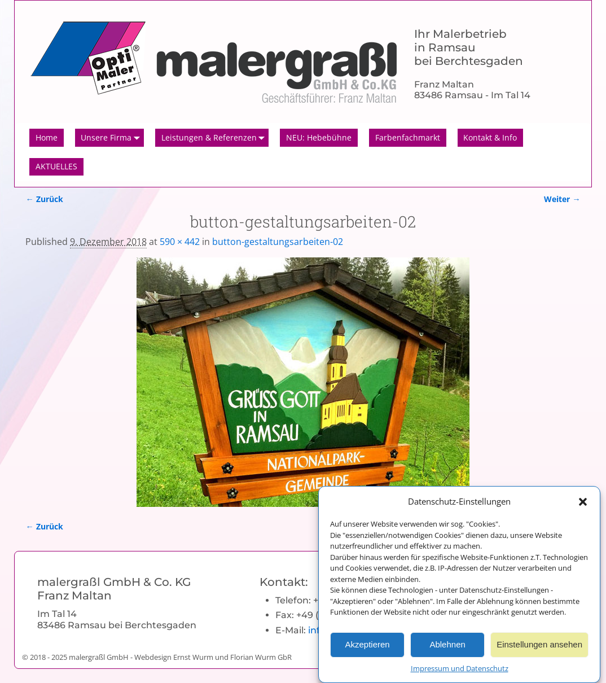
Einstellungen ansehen (539, 650)
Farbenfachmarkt (407, 137)
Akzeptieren (367, 650)
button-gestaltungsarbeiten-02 (277, 241)
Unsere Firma (112, 138)
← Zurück (44, 199)
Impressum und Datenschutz (459, 674)
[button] (583, 507)
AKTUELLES (56, 166)
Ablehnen (447, 650)
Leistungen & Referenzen (215, 138)
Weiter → (562, 199)
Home (47, 137)
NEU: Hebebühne (319, 137)
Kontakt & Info (490, 137)
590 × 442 (180, 241)
